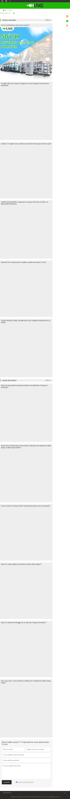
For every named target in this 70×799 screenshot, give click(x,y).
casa (5, 10)
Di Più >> (48, 20)
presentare (7, 782)
